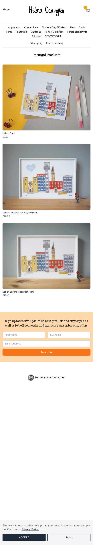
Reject (69, 537)
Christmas (36, 31)
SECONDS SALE (53, 36)
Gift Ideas (36, 36)
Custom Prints (31, 27)
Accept (24, 537)
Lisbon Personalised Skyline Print (46, 212)
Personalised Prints (77, 31)
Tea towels (21, 31)
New (72, 27)
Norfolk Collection (54, 31)
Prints (9, 31)
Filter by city (36, 43)
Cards (82, 27)
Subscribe (46, 352)
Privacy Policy (30, 529)
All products (14, 27)
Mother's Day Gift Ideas (54, 27)
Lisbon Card (46, 133)
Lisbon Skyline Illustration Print (46, 291)
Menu (6, 9)
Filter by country (54, 43)
